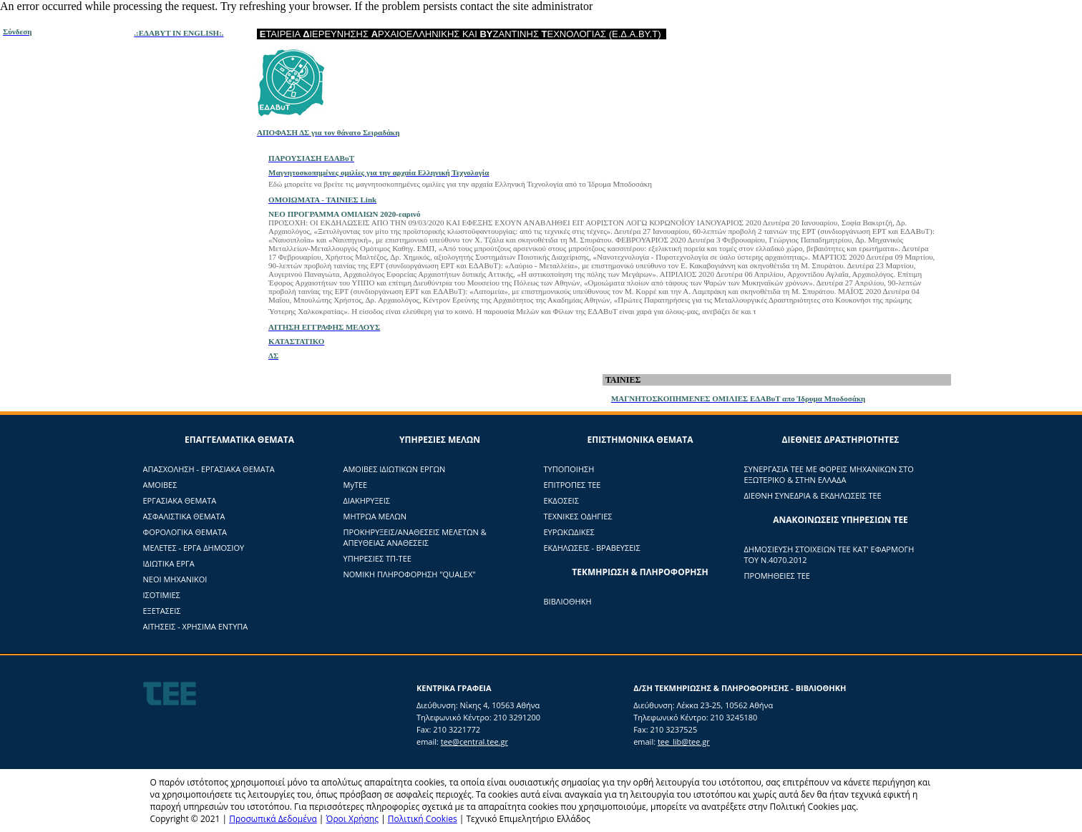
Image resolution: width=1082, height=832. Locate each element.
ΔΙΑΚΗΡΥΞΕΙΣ (366, 500)
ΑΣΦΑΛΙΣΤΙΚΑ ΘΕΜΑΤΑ (184, 516)
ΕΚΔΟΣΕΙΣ (561, 500)
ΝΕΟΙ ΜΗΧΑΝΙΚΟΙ (175, 579)
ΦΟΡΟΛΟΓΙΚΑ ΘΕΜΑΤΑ (185, 532)
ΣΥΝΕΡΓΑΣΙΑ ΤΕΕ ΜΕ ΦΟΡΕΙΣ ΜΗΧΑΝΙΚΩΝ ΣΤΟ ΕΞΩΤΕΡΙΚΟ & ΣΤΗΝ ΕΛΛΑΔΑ (829, 474)
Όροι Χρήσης (352, 819)
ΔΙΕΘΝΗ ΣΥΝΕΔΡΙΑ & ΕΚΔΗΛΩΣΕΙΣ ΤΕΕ (813, 495)
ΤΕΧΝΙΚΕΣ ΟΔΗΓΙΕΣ (578, 516)
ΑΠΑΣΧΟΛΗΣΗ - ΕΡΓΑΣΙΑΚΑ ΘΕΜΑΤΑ (209, 469)
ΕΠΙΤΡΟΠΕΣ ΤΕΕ (572, 484)
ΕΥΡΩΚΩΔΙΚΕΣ (569, 532)
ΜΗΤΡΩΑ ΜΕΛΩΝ (375, 516)
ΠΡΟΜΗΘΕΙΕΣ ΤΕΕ (777, 575)
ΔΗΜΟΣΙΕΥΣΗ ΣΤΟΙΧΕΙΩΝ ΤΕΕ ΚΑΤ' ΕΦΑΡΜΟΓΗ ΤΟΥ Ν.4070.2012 (829, 554)
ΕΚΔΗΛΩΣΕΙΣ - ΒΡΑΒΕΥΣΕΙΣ (592, 547)
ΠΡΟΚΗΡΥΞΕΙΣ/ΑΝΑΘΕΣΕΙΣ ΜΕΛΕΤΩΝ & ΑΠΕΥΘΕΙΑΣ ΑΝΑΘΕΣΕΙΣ (415, 537)
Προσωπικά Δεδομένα (273, 819)
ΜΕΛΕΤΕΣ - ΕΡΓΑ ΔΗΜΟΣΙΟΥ (194, 547)
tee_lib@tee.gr (684, 741)
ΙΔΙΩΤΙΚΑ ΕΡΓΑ (169, 563)
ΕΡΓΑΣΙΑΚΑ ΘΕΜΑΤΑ (180, 500)
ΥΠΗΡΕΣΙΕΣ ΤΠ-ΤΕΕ (377, 558)
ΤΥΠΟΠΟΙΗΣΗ (569, 469)
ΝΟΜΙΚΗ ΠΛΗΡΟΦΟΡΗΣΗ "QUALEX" (409, 574)
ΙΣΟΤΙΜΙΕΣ (161, 594)
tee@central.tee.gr (474, 741)
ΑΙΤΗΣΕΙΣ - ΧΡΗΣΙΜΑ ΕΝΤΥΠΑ (195, 626)
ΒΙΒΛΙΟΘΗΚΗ (568, 601)
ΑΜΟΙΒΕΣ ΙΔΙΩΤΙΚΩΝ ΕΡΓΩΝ (394, 469)
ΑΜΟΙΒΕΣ (160, 484)
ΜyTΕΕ (355, 484)
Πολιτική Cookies (422, 819)
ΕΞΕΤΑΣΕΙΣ (162, 610)
